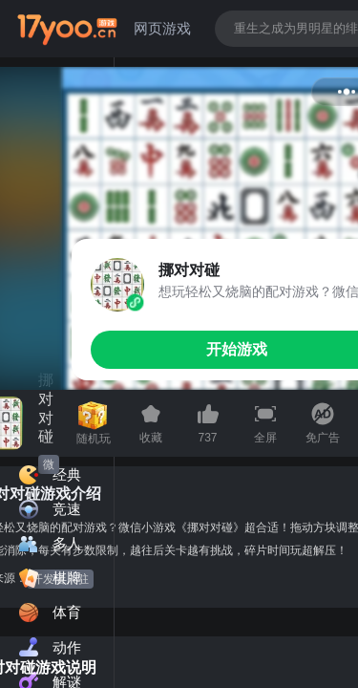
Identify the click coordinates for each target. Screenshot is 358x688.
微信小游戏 (48, 466)
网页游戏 (162, 28)
